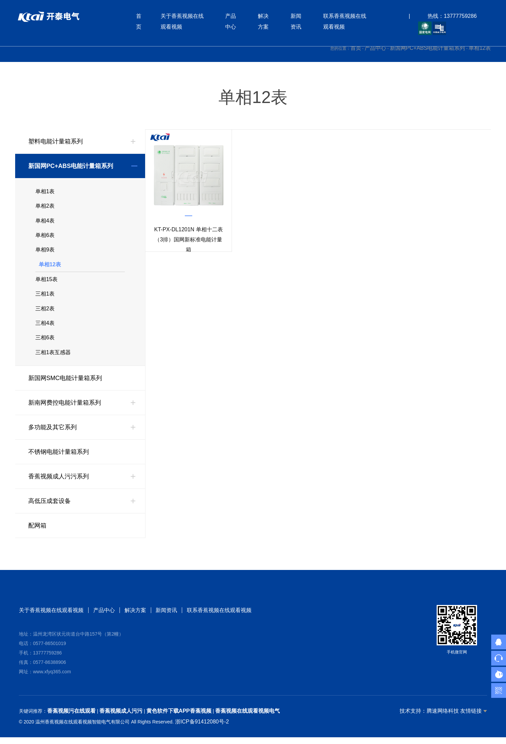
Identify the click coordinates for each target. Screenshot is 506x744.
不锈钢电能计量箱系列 (58, 458)
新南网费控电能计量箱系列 (64, 409)
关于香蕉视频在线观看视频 (51, 617)
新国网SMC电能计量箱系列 (65, 384)
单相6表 (45, 237)
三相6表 (45, 343)
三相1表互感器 (53, 359)
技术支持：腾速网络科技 (429, 717)
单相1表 (45, 192)
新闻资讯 (166, 617)
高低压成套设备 (49, 507)
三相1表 (45, 298)
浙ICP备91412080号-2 (202, 728)
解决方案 (135, 617)
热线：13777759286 (451, 17)
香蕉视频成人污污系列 (58, 483)
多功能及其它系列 (52, 434)
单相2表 (45, 207)
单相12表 (480, 48)
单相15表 (46, 283)
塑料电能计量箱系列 (55, 141)
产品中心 (375, 48)
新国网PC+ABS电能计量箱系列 (427, 48)
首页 (355, 48)
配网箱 (37, 532)
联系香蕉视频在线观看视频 (219, 617)
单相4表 (45, 222)
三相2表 (45, 313)
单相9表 (45, 252)
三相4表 (45, 328)
